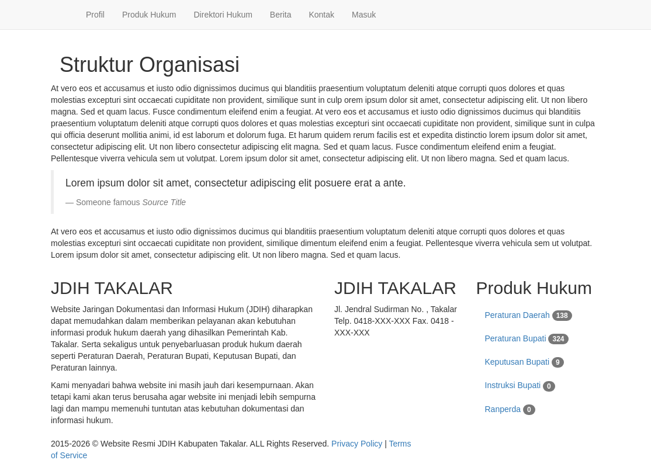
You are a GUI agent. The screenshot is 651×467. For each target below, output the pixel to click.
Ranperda (510, 409)
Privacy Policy (356, 443)
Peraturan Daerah (528, 315)
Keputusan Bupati (524, 362)
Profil (95, 14)
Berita (281, 14)
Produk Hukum (149, 14)
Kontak (321, 14)
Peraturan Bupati (527, 339)
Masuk (364, 14)
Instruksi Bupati (520, 385)
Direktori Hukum (223, 14)
